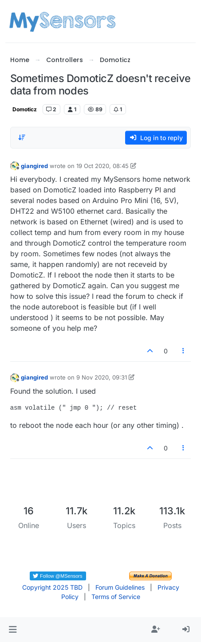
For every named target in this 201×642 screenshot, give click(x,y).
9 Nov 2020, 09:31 (101, 377)
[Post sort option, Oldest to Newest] (22, 137)
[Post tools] (183, 351)
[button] (13, 629)
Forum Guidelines (120, 587)
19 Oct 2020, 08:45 (102, 165)
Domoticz (24, 109)
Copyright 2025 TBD (52, 587)
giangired (34, 165)
